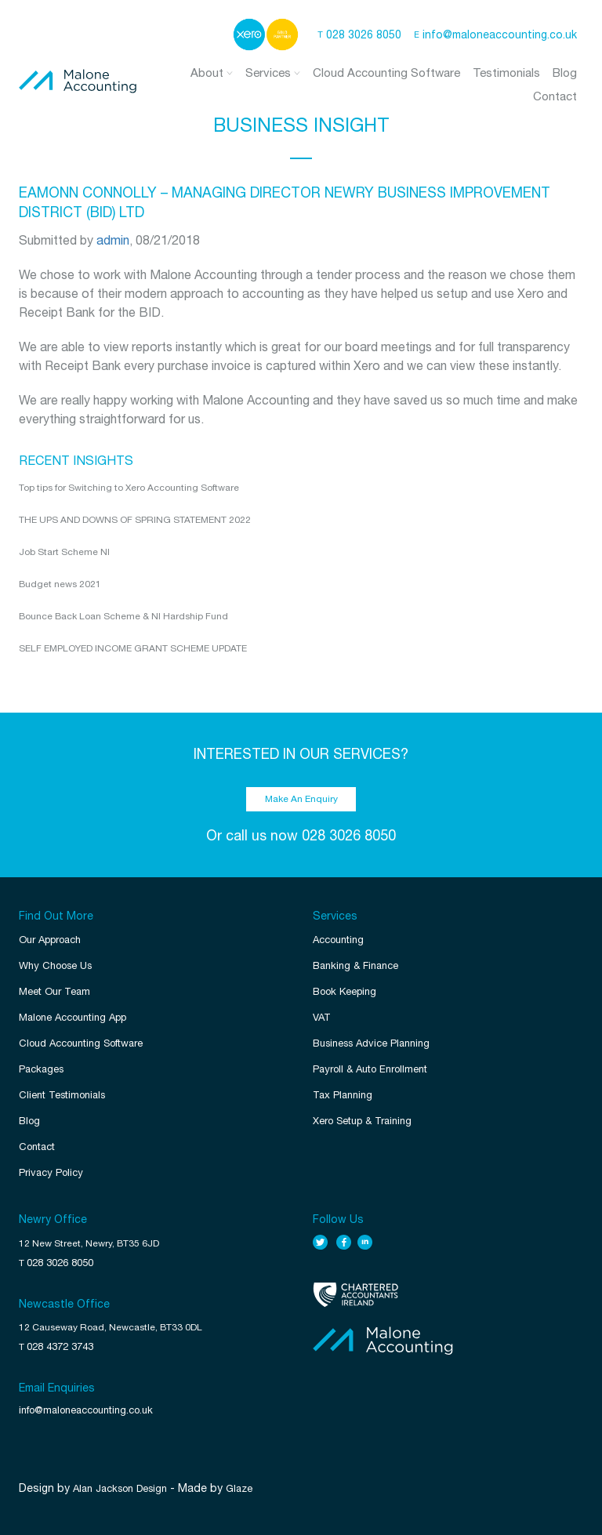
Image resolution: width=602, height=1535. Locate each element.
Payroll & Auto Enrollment (370, 1069)
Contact (555, 96)
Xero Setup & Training (362, 1121)
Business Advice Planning (371, 1043)
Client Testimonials (62, 1095)
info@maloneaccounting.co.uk (499, 34)
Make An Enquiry (301, 798)
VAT (322, 1017)
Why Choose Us (55, 965)
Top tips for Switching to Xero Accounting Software (129, 487)
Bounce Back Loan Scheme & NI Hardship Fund (123, 616)
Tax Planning (342, 1095)
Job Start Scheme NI (64, 551)
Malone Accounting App (72, 1017)
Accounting (338, 939)
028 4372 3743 (60, 1346)
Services (272, 72)
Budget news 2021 (60, 584)
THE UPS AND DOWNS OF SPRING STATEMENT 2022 (135, 519)
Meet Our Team (54, 991)
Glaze (239, 1488)
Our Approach (50, 939)
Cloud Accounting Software (386, 72)
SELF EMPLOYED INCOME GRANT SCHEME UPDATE (133, 648)
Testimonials (506, 72)
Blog (565, 72)
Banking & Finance (355, 965)
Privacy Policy (51, 1172)
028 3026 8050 (363, 34)
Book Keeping (344, 991)
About (211, 72)
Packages (41, 1069)
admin (112, 240)
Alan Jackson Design (120, 1488)
